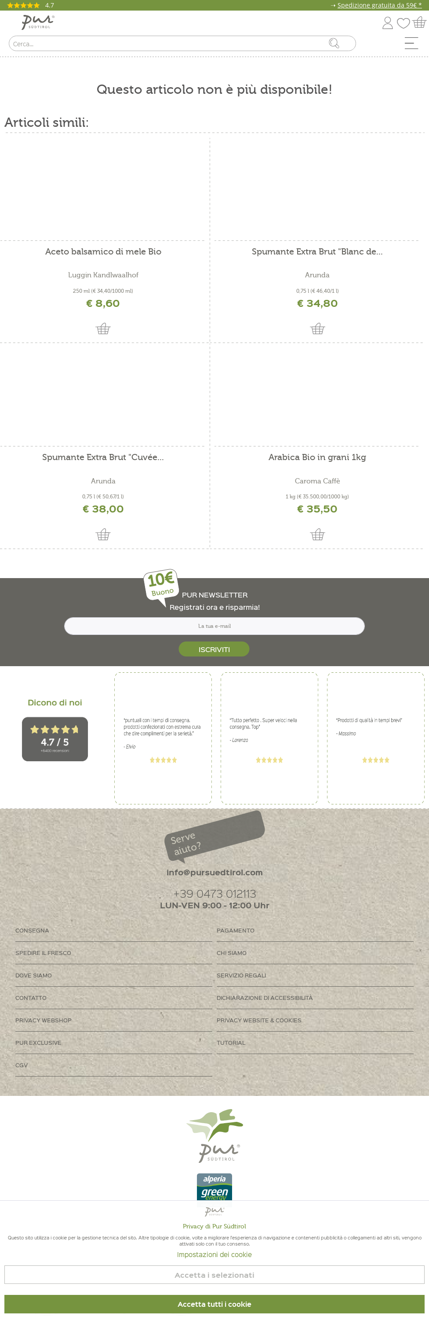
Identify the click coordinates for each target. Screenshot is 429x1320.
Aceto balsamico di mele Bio (103, 252)
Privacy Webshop (43, 1020)
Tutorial (231, 1042)
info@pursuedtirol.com (215, 872)
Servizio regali (241, 975)
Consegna (32, 930)
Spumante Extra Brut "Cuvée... (103, 457)
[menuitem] (414, 45)
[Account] (388, 21)
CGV (21, 1065)
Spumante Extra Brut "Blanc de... (317, 252)
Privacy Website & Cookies (259, 1020)
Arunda (317, 275)
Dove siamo (33, 975)
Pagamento (235, 930)
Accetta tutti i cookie (214, 1304)
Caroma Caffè (317, 481)
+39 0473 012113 (214, 893)
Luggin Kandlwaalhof (103, 275)
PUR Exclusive (38, 1042)
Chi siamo (232, 952)
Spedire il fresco (43, 952)
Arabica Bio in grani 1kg (317, 457)
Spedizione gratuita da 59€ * (380, 5)
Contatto (31, 997)
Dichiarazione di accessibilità (265, 997)
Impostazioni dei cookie (214, 1254)
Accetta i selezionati (214, 1275)
